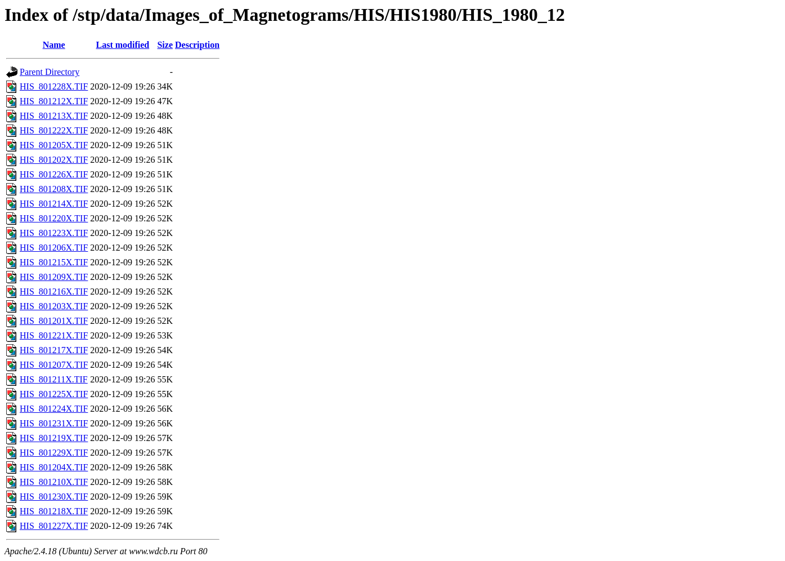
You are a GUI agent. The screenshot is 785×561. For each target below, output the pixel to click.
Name (54, 45)
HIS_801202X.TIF (54, 159)
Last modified (123, 45)
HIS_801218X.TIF (54, 511)
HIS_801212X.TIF (54, 101)
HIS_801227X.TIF (54, 526)
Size (165, 45)
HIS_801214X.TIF (54, 203)
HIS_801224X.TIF (54, 408)
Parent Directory (49, 72)
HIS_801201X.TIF (54, 321)
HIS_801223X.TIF (54, 233)
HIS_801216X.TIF (54, 291)
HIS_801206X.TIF (54, 247)
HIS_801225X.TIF (54, 394)
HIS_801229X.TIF (54, 452)
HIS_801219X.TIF (54, 438)
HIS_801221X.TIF (54, 335)
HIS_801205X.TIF (54, 145)
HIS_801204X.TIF (54, 467)
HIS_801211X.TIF (54, 379)
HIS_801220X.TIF (54, 218)
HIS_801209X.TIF (54, 277)
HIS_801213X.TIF (54, 116)
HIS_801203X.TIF (54, 306)
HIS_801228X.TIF (54, 86)
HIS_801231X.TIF (54, 423)
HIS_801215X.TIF (54, 262)
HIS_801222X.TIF (54, 130)
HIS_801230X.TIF (54, 496)
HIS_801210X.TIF (54, 482)
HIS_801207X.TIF (54, 364)
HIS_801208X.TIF (54, 189)
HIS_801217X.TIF (54, 350)
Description (197, 45)
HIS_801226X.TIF (54, 174)
